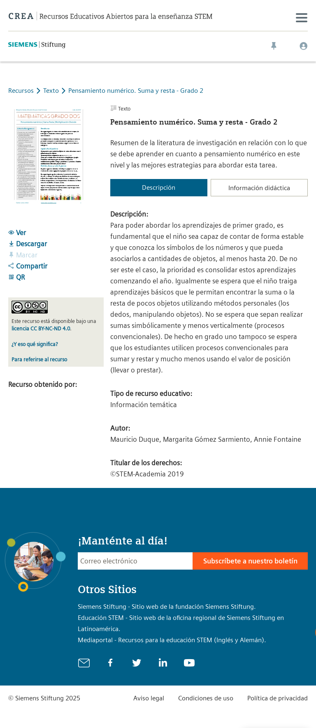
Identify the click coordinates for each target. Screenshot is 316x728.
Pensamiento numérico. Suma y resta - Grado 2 (135, 90)
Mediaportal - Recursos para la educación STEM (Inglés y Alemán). (172, 640)
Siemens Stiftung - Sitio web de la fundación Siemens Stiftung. (167, 606)
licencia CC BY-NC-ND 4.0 (41, 328)
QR (16, 277)
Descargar (27, 244)
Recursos (21, 90)
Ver (17, 233)
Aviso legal (148, 698)
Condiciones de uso (205, 698)
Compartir (27, 266)
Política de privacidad (277, 698)
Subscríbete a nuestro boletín (250, 561)
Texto (51, 90)
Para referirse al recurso (39, 359)
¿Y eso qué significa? (35, 344)
